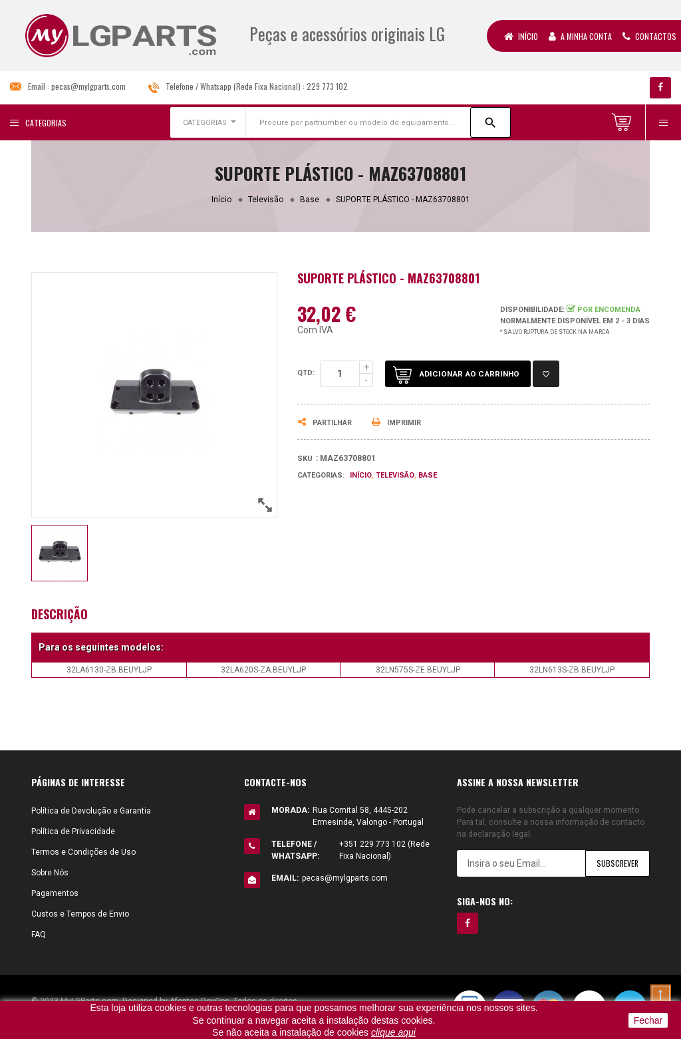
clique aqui (393, 1032)
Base (427, 475)
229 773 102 (327, 86)
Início (521, 36)
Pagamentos (54, 893)
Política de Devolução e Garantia (91, 811)
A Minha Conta (580, 36)
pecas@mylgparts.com (88, 86)
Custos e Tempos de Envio (80, 914)
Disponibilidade (531, 309)
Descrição (59, 614)
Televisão (395, 475)
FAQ (38, 934)
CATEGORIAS (205, 122)
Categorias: (320, 475)
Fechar (648, 1020)
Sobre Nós (49, 872)
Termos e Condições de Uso (83, 852)
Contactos (649, 36)
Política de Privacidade (73, 831)
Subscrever (616, 863)
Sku (305, 458)
